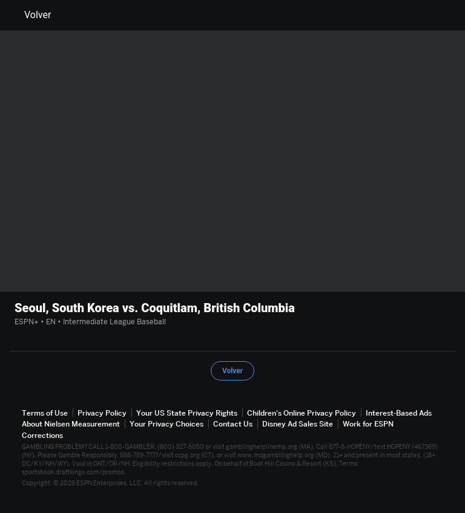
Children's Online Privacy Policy (301, 412)
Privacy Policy (102, 412)
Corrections (42, 435)
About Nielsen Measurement (71, 423)
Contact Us (232, 423)
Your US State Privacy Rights (186, 412)
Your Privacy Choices (166, 423)
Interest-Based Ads (399, 412)
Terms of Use (45, 412)
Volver (30, 15)
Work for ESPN (368, 423)
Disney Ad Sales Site (297, 423)
